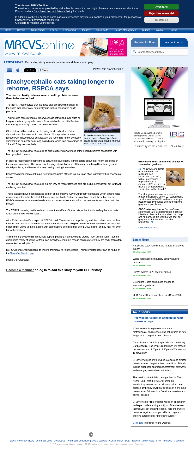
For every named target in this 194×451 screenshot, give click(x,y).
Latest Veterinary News (22, 440)
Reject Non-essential (161, 13)
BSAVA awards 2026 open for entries (152, 272)
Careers (21, 30)
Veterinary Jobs (44, 440)
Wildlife (160, 30)
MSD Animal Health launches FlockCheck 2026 (157, 295)
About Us (167, 440)
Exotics (173, 30)
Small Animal (38, 30)
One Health (102, 30)
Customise (161, 19)
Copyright (179, 440)
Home (8, 30)
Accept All (161, 6)
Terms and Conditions (78, 440)
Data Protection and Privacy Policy (53, 11)
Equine (54, 30)
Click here (21, 22)
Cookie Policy (116, 440)
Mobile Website (99, 440)
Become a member (20, 270)
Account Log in (174, 42)
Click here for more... (149, 227)
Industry (86, 30)
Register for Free (144, 42)
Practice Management (125, 30)
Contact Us (59, 440)
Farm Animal (69, 30)
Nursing (146, 30)
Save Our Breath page (22, 253)
